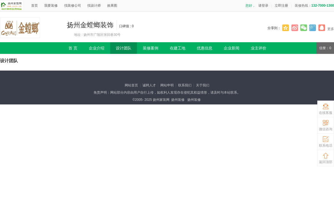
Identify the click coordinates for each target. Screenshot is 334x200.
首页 (34, 6)
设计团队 (123, 48)
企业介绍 (96, 48)
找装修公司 (72, 6)
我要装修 (51, 6)
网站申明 (167, 85)
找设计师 (94, 6)
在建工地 (177, 48)
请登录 (263, 6)
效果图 (112, 6)
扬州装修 (178, 100)
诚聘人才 (149, 85)
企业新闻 (231, 48)
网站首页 (131, 85)
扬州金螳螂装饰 (90, 25)
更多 (330, 29)
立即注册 (281, 6)
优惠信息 (204, 48)
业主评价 (258, 48)
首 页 (72, 48)
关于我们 (202, 85)
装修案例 (150, 48)
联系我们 (184, 85)
